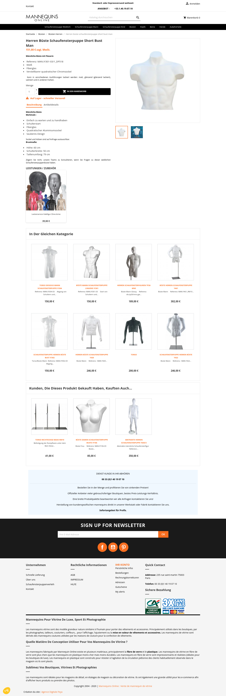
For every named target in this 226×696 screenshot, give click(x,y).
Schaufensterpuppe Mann (86, 27)
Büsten (132, 27)
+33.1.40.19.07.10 (121, 8)
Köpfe (142, 27)
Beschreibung (34, 104)
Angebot (101, 8)
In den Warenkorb (74, 91)
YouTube (113, 547)
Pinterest (123, 547)
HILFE (73, 584)
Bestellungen (122, 572)
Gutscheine (121, 586)
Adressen (120, 582)
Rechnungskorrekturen (127, 577)
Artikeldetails (51, 104)
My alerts (120, 591)
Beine (152, 27)
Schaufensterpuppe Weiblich (57, 27)
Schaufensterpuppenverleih (40, 584)
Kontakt (30, 6)
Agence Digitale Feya (51, 691)
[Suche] (114, 17)
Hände (162, 27)
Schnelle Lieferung (35, 574)
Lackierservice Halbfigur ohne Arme (46, 214)
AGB (73, 574)
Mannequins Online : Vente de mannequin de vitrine (125, 686)
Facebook (102, 547)
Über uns (30, 579)
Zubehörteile (175, 27)
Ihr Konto (122, 564)
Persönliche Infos (124, 568)
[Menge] (30, 91)
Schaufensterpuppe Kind (114, 27)
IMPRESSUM (77, 579)
